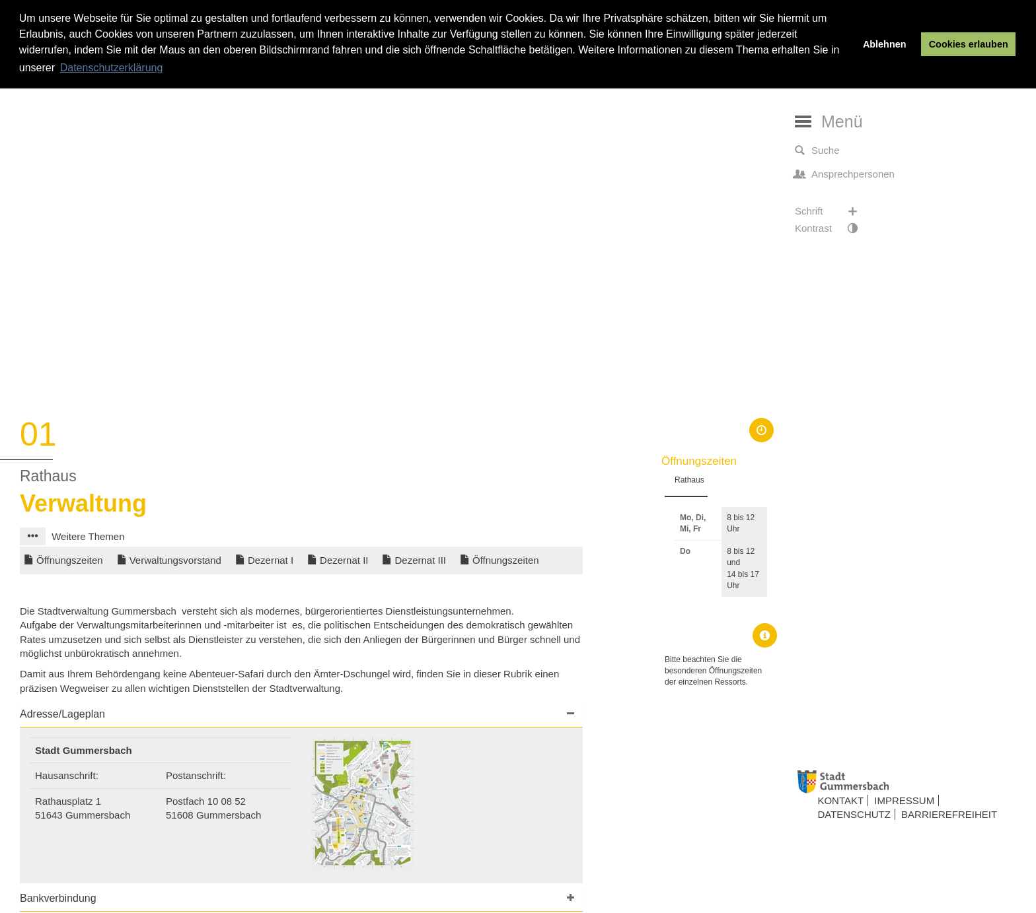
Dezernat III (420, 560)
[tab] (301, 714)
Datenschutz (854, 814)
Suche (817, 150)
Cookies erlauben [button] (968, 44)
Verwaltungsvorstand (175, 560)
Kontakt (840, 800)
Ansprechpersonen (845, 174)
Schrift (833, 211)
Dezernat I (270, 560)
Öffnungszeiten (69, 560)
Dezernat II (344, 560)
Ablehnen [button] (884, 44)
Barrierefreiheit (949, 814)
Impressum (904, 800)
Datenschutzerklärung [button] (111, 67)
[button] (33, 536)
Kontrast (833, 228)
